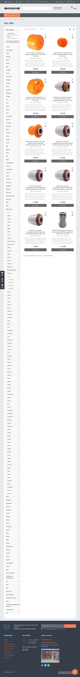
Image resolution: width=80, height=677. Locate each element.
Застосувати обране (13, 42)
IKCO (7, 129)
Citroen (8, 83)
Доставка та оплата (43, 1)
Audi (7, 53)
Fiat (7, 103)
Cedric (15, 19)
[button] (2, 286)
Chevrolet (9, 76)
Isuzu (7, 136)
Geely (7, 109)
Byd (7, 66)
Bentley (8, 56)
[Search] (49, 8)
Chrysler (8, 80)
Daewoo (8, 90)
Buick (7, 63)
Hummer (8, 123)
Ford (7, 106)
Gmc (7, 113)
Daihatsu (8, 93)
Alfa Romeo (9, 50)
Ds (7, 99)
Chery (7, 73)
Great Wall (9, 116)
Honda (8, 119)
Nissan (9, 19)
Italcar (8, 139)
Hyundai (8, 126)
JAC (7, 146)
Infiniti (8, 133)
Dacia (7, 86)
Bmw (7, 60)
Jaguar (8, 149)
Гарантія (35, 1)
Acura (7, 46)
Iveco (7, 143)
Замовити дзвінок (58, 9)
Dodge (8, 96)
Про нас (28, 1)
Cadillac (8, 70)
